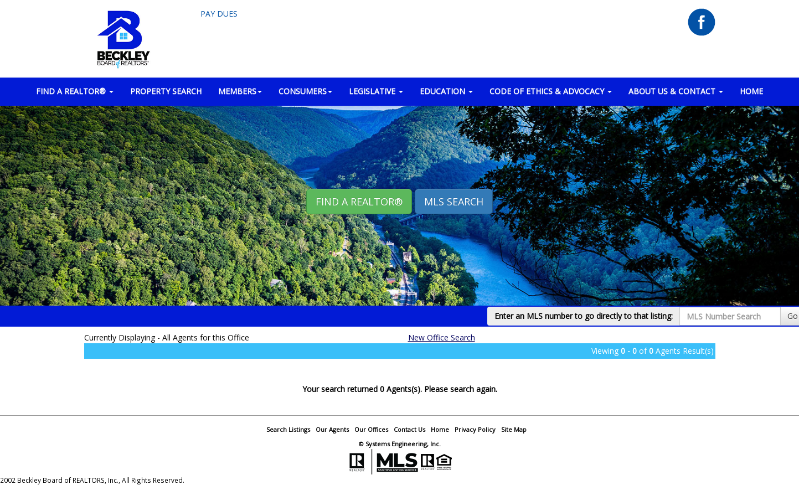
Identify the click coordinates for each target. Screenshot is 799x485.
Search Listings (288, 429)
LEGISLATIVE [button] (376, 91)
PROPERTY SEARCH (166, 91)
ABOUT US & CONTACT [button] (675, 91)
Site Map (514, 429)
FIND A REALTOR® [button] (75, 91)
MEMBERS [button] (240, 91)
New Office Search (441, 337)
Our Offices (371, 429)
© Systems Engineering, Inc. (400, 444)
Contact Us (409, 429)
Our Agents (332, 429)
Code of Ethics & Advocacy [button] (550, 91)
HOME (751, 91)
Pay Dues (219, 13)
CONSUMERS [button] (305, 91)
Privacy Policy (475, 429)
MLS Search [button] (453, 201)
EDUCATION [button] (446, 91)
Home (440, 429)
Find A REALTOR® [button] (359, 201)
